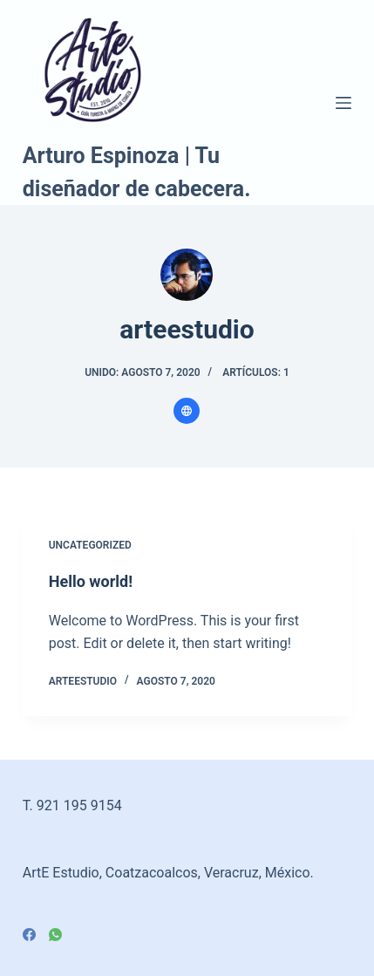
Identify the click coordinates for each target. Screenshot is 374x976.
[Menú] (343, 103)
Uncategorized (90, 545)
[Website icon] (186, 411)
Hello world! (91, 581)
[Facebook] (29, 934)
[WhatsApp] (55, 934)
